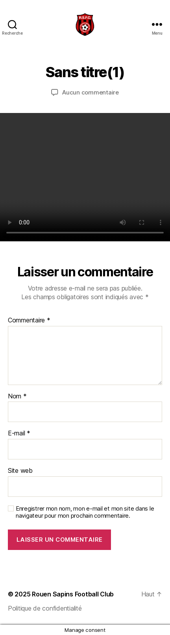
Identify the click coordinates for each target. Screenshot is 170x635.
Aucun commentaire (90, 92)
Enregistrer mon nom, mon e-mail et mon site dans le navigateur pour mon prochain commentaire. (85, 512)
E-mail (19, 433)
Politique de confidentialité (44, 608)
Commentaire (29, 320)
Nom (17, 396)
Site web (20, 470)
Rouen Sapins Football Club (73, 594)
